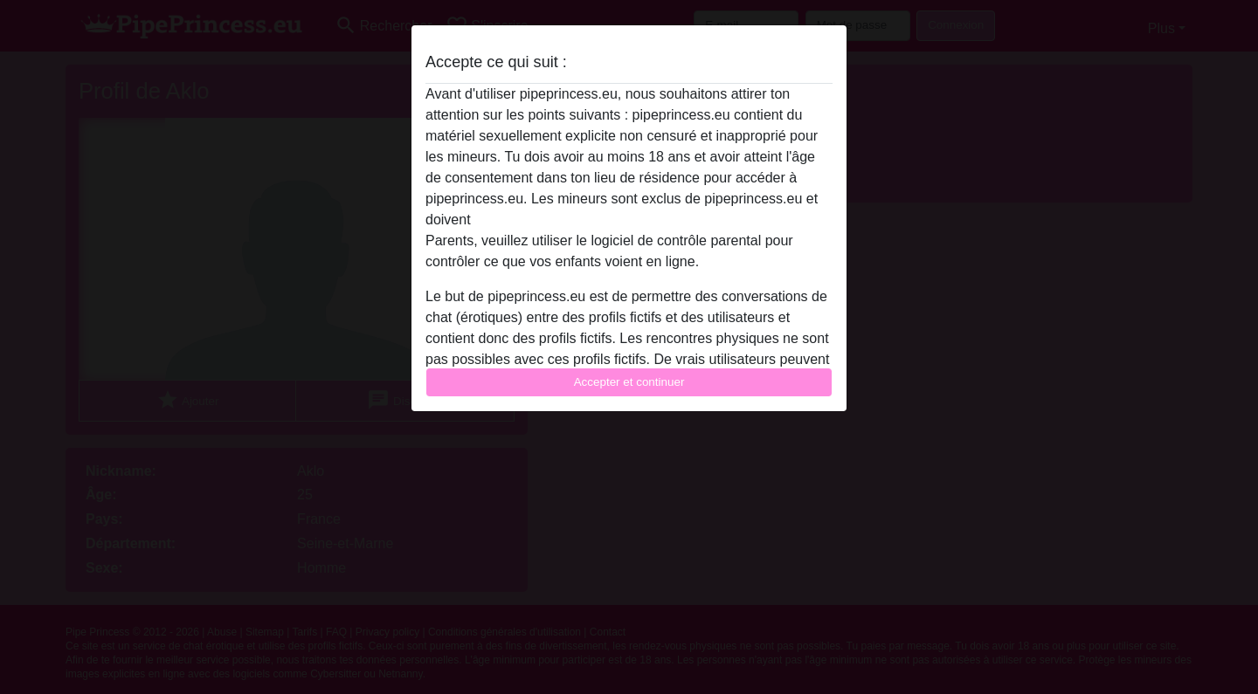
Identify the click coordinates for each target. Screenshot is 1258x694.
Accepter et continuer (629, 381)
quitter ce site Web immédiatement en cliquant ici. (628, 219)
